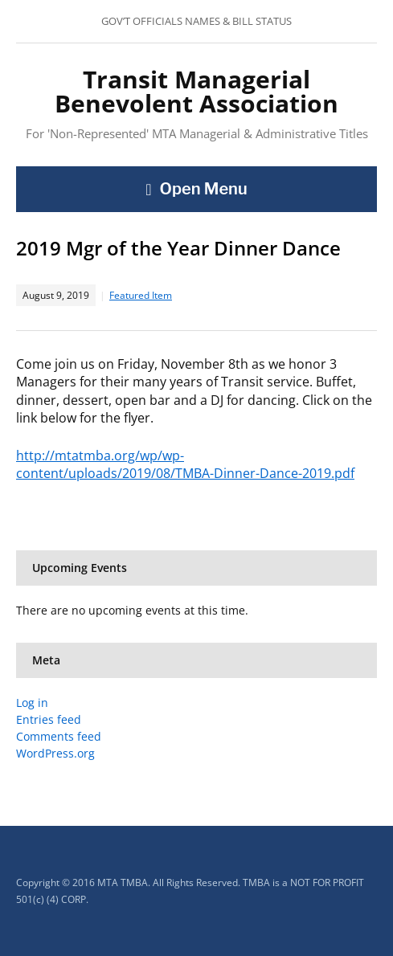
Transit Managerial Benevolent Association (196, 91)
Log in (32, 702)
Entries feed (48, 719)
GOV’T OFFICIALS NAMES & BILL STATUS (196, 21)
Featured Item (140, 295)
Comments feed (58, 736)
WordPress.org (55, 753)
